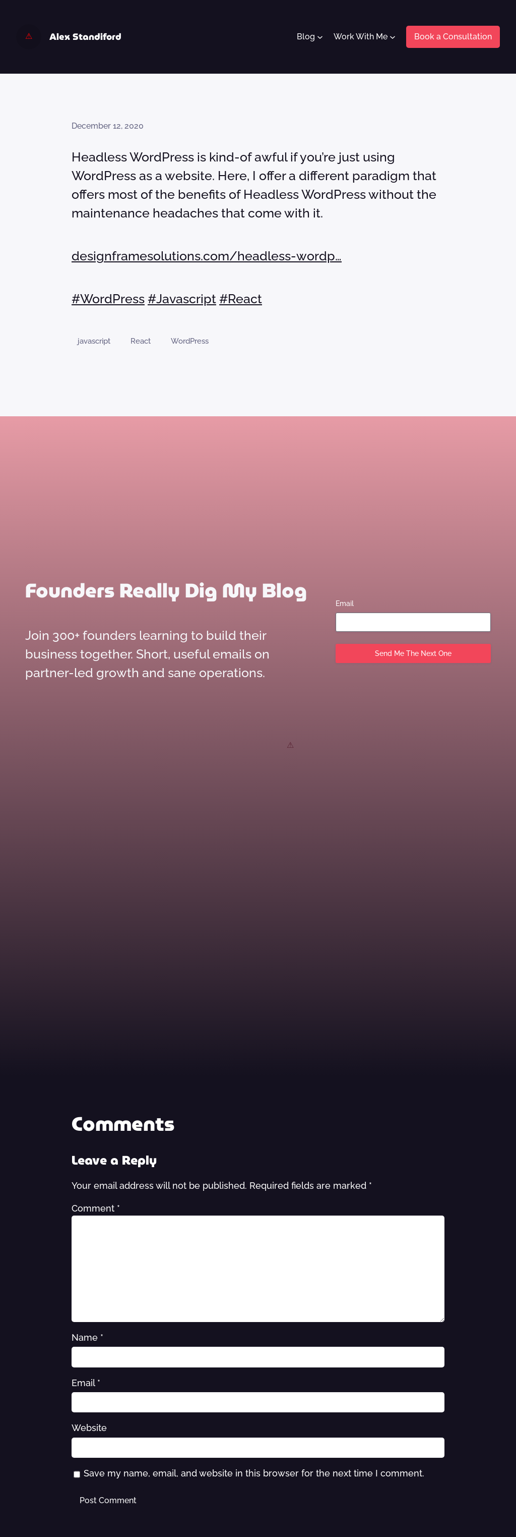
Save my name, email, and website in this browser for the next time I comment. (254, 1473)
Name (87, 1337)
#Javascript (182, 299)
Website (89, 1427)
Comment (96, 1208)
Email (345, 603)
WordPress (190, 341)
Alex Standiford (85, 36)
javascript (94, 341)
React (141, 341)
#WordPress (108, 299)
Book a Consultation (453, 36)
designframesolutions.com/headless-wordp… (207, 256)
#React (240, 299)
